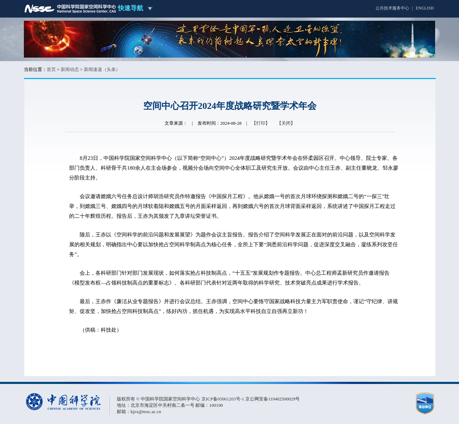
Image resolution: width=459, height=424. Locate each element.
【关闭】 (286, 123)
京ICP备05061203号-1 (223, 399)
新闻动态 (70, 69)
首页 (51, 69)
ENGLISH (425, 8)
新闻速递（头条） (102, 69)
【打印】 (261, 123)
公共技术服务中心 (392, 8)
